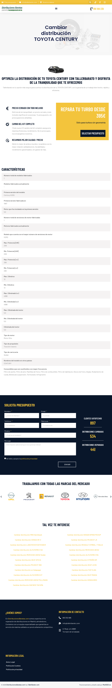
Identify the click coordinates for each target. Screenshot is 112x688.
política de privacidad (29, 459)
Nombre (7, 411)
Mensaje (7, 441)
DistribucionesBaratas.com (18, 619)
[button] (90, 2)
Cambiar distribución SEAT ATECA (28, 560)
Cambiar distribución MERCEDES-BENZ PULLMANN (28, 580)
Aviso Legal (10, 662)
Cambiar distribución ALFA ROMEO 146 (28, 550)
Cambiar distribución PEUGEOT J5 (84, 540)
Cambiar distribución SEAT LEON (84, 565)
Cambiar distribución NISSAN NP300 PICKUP (84, 535)
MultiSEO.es (107, 685)
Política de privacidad (14, 669)
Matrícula (44, 421)
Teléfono (7, 421)
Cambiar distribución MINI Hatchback (28, 535)
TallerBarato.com (33, 685)
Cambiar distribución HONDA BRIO (84, 580)
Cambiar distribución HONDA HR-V (28, 540)
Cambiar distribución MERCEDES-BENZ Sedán (28, 555)
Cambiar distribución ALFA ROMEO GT (28, 575)
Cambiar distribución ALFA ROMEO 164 (84, 555)
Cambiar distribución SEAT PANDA (84, 575)
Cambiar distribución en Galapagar (28, 570)
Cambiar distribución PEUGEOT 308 (28, 565)
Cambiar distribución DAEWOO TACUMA (28, 585)
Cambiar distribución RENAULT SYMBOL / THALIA (84, 545)
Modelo (7, 431)
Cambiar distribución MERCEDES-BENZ (84, 550)
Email (43, 411)
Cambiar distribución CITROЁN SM (84, 560)
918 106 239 (98, 8)
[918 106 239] (91, 8)
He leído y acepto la (21, 459)
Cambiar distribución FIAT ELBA (84, 570)
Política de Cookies (13, 666)
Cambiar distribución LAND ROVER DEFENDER (28, 545)
